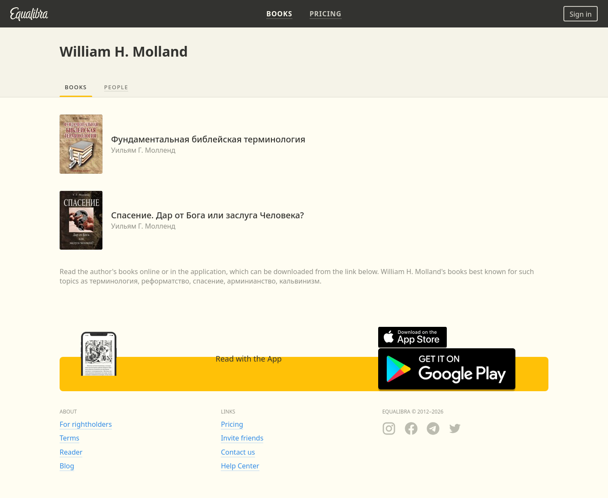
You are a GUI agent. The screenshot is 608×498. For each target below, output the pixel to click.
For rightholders (86, 424)
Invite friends (242, 438)
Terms (69, 438)
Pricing (232, 424)
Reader (71, 452)
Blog (67, 466)
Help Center (240, 466)
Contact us (238, 452)
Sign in (580, 14)
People (116, 87)
